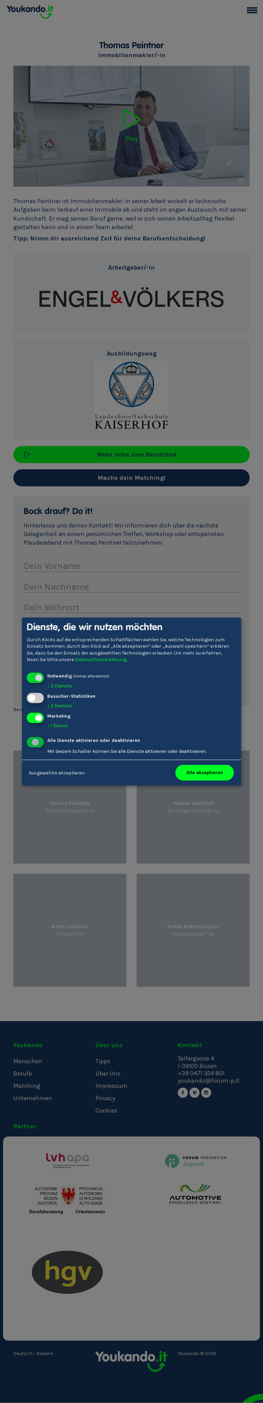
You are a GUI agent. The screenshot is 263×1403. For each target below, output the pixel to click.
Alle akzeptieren (204, 772)
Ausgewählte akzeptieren (57, 772)
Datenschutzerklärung (100, 659)
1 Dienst (57, 725)
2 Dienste (59, 706)
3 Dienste (59, 686)
